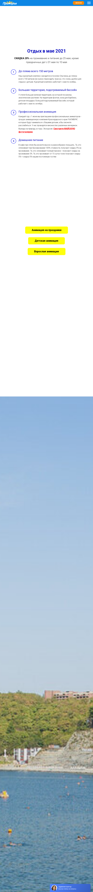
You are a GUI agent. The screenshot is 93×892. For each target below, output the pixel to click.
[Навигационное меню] (89, 3)
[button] (46, 230)
